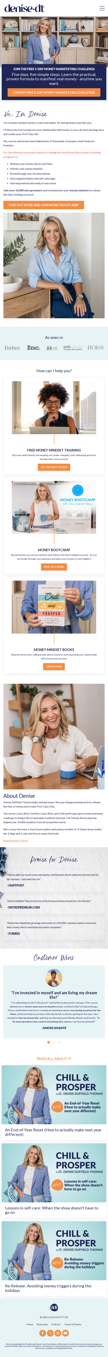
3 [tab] (59, 1042)
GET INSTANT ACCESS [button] (54, 467)
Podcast (56, 1324)
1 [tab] (48, 1042)
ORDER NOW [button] (54, 666)
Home (30, 1324)
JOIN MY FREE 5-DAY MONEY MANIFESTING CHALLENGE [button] (54, 92)
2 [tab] (54, 1042)
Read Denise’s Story (15, 840)
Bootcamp (42, 1324)
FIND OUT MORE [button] (54, 566)
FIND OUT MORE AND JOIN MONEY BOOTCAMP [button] (44, 205)
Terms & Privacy (72, 1324)
